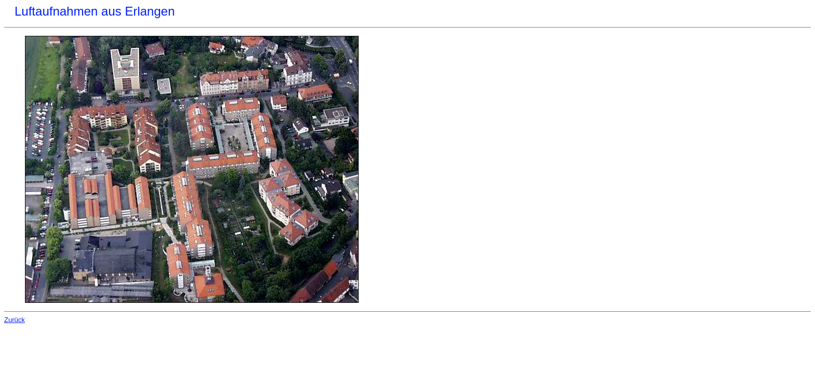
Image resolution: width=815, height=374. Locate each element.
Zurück (14, 320)
